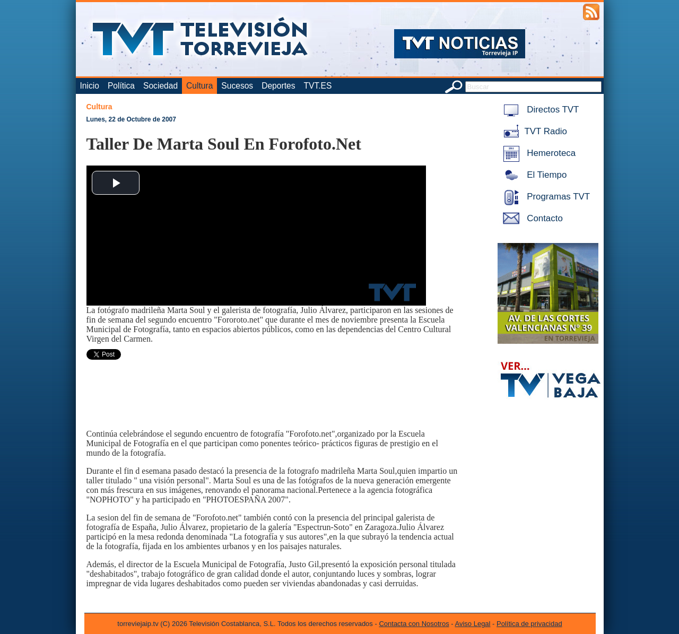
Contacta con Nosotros (414, 624)
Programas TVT (544, 197)
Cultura (199, 85)
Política (121, 85)
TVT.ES (317, 85)
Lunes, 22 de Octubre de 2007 (131, 119)
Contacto (531, 218)
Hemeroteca (537, 153)
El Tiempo (533, 175)
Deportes (278, 85)
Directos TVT (539, 110)
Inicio (89, 85)
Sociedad (160, 85)
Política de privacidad (529, 624)
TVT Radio (533, 131)
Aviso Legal (473, 624)
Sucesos (237, 85)
